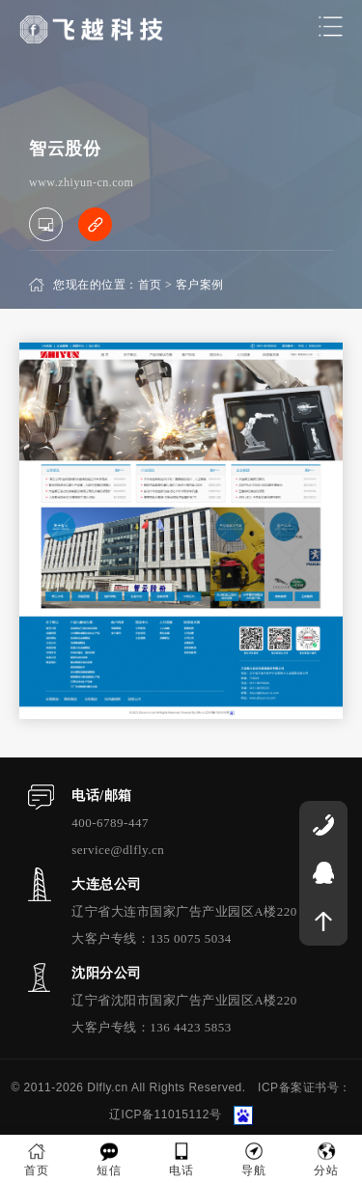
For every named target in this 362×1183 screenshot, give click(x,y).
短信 (108, 1159)
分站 (326, 1159)
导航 (253, 1159)
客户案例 (200, 284)
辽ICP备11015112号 (165, 1114)
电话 (181, 1159)
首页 (150, 284)
